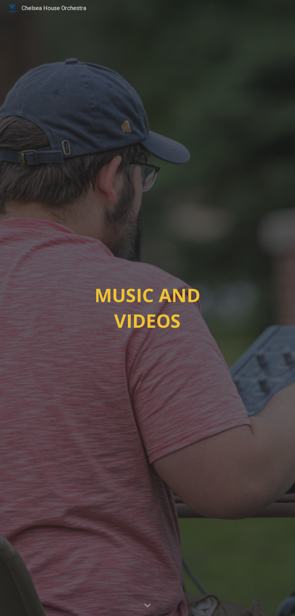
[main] (147, 308)
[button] (147, 606)
